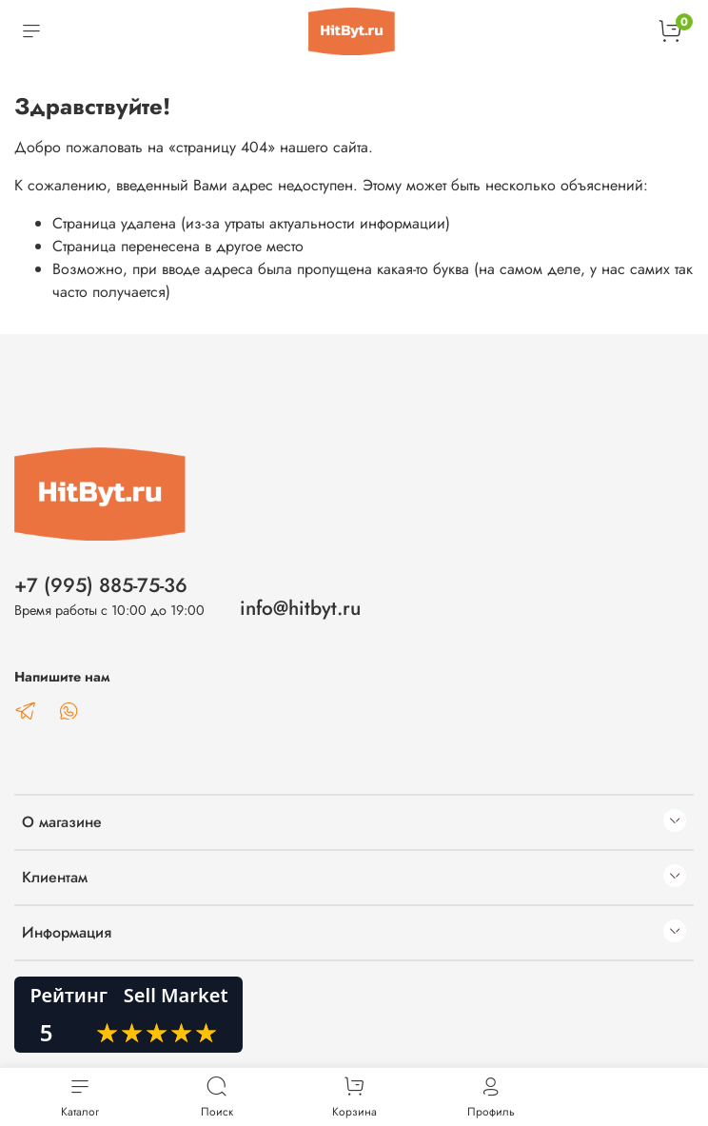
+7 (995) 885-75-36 (100, 585)
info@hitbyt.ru (300, 608)
